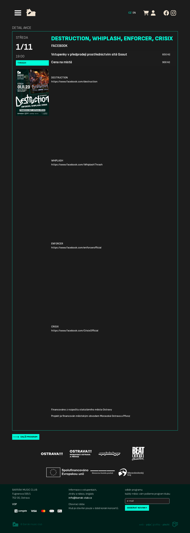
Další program (28, 436)
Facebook (59, 46)
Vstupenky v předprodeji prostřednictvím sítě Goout (89, 54)
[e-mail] (147, 501)
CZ (130, 12)
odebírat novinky (137, 507)
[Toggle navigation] (18, 12)
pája (148, 524)
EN (134, 12)
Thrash (21, 62)
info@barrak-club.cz (80, 497)
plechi (166, 524)
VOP (14, 504)
